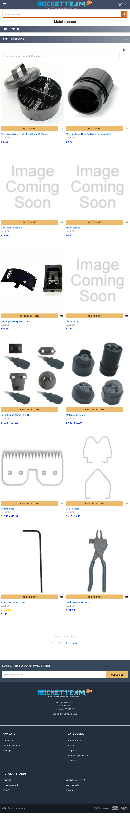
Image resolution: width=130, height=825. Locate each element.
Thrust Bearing (73, 227)
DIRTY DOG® (72, 785)
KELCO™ (6, 790)
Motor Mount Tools (75, 415)
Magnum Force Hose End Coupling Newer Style (89, 134)
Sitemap (7, 750)
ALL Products (74, 740)
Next (76, 643)
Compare (61, 128)
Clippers (72, 750)
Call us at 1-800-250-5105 (65, 713)
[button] (124, 49)
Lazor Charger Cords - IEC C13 (15, 415)
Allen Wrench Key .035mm (13, 602)
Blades (71, 745)
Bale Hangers (72, 508)
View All (70, 790)
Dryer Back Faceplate (11, 227)
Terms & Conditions (12, 745)
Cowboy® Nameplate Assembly (16, 321)
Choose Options (29, 316)
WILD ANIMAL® (10, 785)
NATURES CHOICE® (75, 780)
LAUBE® (7, 780)
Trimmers (72, 760)
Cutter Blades (7, 508)
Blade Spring (72, 321)
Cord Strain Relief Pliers (77, 602)
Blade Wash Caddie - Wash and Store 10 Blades (24, 134)
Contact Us (8, 740)
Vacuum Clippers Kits (78, 755)
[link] (65, 819)
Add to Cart (30, 128)
